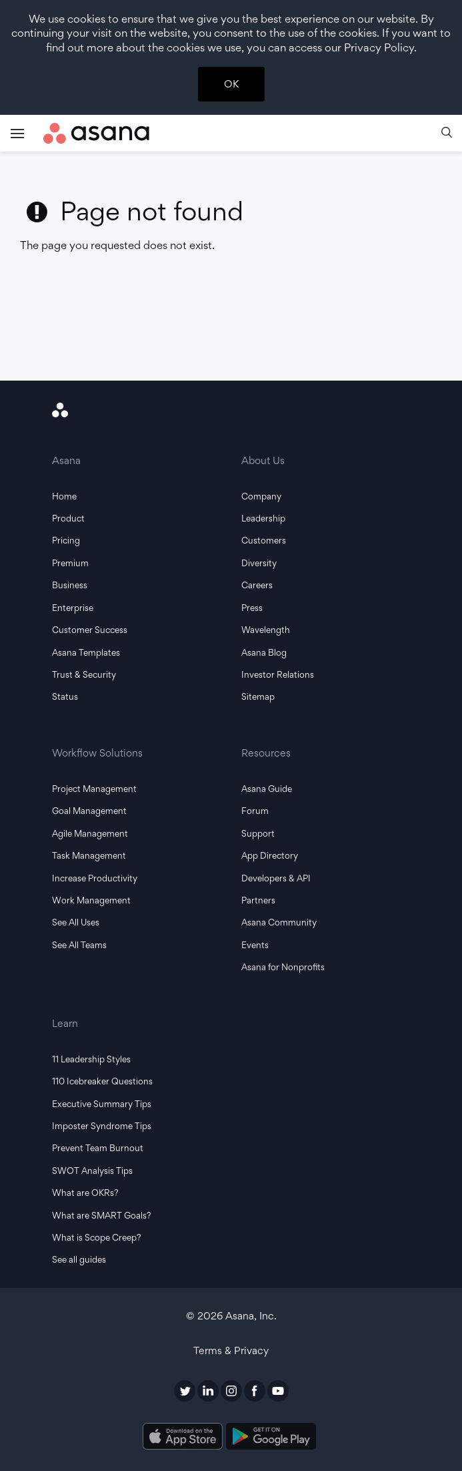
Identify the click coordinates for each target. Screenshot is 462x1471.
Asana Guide (266, 788)
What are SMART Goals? (101, 1215)
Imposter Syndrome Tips (101, 1125)
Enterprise (72, 607)
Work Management (91, 900)
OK (231, 83)
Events (255, 944)
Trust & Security (84, 674)
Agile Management (90, 833)
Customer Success (89, 629)
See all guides (79, 1259)
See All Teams (79, 944)
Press (252, 607)
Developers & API (276, 878)
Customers (263, 540)
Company (261, 496)
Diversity (259, 563)
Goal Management (89, 810)
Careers (257, 585)
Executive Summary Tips (101, 1103)
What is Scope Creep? (96, 1237)
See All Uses (75, 922)
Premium (70, 563)
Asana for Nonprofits (283, 967)
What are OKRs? (85, 1192)
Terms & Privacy (231, 1350)
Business (69, 585)
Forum (255, 810)
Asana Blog (264, 652)
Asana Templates (86, 652)
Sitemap (258, 696)
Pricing (66, 540)
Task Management (89, 855)
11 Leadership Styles (91, 1059)
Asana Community (279, 922)
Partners (258, 900)
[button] (446, 133)
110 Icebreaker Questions (102, 1081)
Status (65, 696)
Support (258, 833)
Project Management (94, 788)
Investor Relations (277, 674)
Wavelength (265, 629)
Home (64, 496)
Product (68, 518)
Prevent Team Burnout (97, 1147)
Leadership (263, 518)
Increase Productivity (94, 878)
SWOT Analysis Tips (92, 1170)
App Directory (269, 855)
